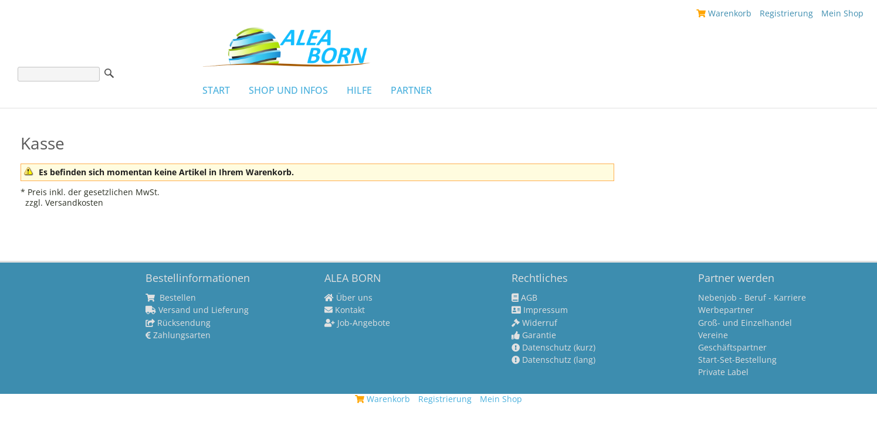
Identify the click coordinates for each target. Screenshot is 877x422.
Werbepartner (726, 310)
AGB (524, 297)
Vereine (713, 335)
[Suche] (59, 74)
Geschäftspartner (732, 347)
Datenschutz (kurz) (553, 347)
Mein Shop (842, 13)
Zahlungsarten (178, 335)
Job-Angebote (357, 323)
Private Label (723, 372)
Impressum (540, 310)
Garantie (534, 335)
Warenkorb (723, 13)
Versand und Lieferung (197, 310)
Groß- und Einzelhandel (745, 323)
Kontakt (344, 310)
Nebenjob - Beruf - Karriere (752, 297)
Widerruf (534, 323)
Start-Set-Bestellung (737, 360)
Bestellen (170, 297)
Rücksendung (178, 323)
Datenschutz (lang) (553, 360)
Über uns (348, 297)
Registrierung (786, 13)
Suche (109, 73)
